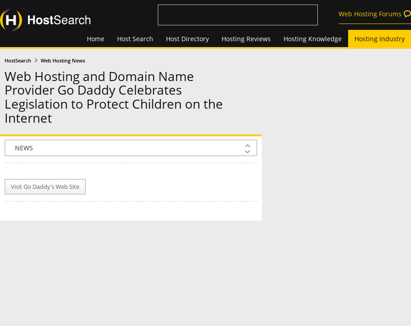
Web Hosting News (63, 60)
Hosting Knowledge (312, 38)
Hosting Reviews (246, 38)
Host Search (135, 38)
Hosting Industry (379, 38)
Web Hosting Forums (370, 14)
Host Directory (187, 38)
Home (95, 38)
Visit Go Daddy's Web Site (45, 187)
